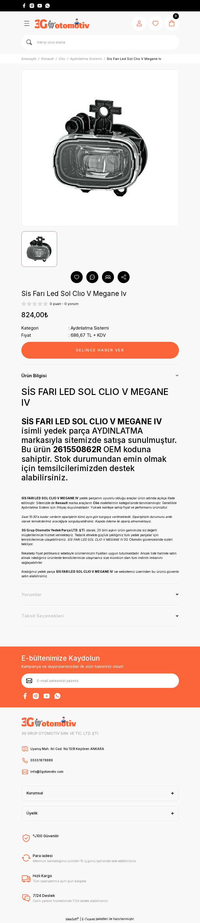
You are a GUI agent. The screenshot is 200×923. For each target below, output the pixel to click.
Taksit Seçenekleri (42, 616)
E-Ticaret (88, 919)
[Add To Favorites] (77, 277)
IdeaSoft (72, 919)
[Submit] (29, 681)
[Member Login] (139, 23)
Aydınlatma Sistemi (90, 327)
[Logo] (62, 23)
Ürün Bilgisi (34, 375)
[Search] (100, 42)
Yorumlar (31, 594)
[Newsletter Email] (100, 681)
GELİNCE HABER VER (100, 350)
